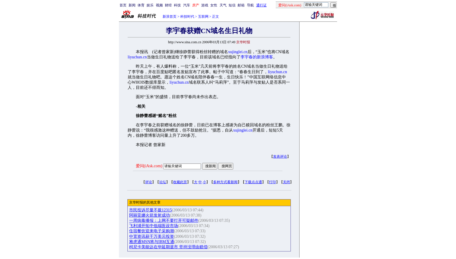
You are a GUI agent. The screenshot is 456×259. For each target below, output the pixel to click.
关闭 (286, 182)
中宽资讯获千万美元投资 (151, 236)
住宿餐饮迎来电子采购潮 (151, 231)
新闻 (132, 5)
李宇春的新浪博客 (257, 57)
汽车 (186, 5)
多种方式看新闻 (225, 182)
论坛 (162, 182)
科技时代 (187, 17)
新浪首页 (170, 17)
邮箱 (241, 5)
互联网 (203, 17)
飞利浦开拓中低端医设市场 (153, 226)
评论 (148, 182)
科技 (177, 5)
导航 (250, 5)
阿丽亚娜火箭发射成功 (149, 215)
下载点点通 (253, 182)
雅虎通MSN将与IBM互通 (151, 242)
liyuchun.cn (137, 57)
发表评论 (280, 156)
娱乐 (150, 5)
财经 (168, 5)
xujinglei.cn (237, 52)
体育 (141, 5)
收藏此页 (180, 182)
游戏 (204, 5)
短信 (232, 5)
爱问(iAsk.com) (149, 166)
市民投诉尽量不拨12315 (150, 210)
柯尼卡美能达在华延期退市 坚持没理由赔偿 (168, 247)
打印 (272, 182)
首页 (123, 5)
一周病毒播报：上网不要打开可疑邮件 (163, 220)
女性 (213, 5)
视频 (159, 5)
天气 (223, 5)
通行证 (261, 5)
